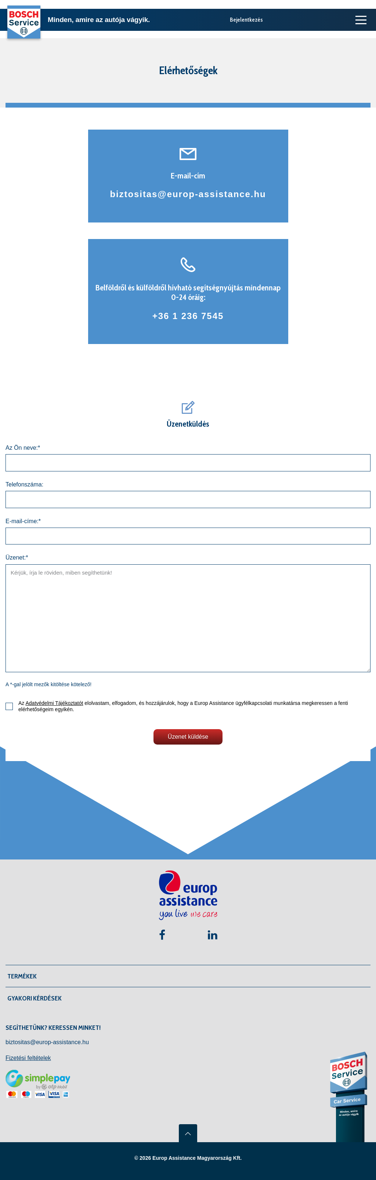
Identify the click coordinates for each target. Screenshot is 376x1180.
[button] (189, 976)
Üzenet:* (17, 557)
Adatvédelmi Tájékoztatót (54, 703)
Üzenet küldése (188, 737)
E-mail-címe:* (23, 521)
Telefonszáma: (24, 484)
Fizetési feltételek (28, 1058)
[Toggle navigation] (359, 20)
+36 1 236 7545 (188, 316)
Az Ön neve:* (23, 448)
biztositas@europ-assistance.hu (188, 194)
